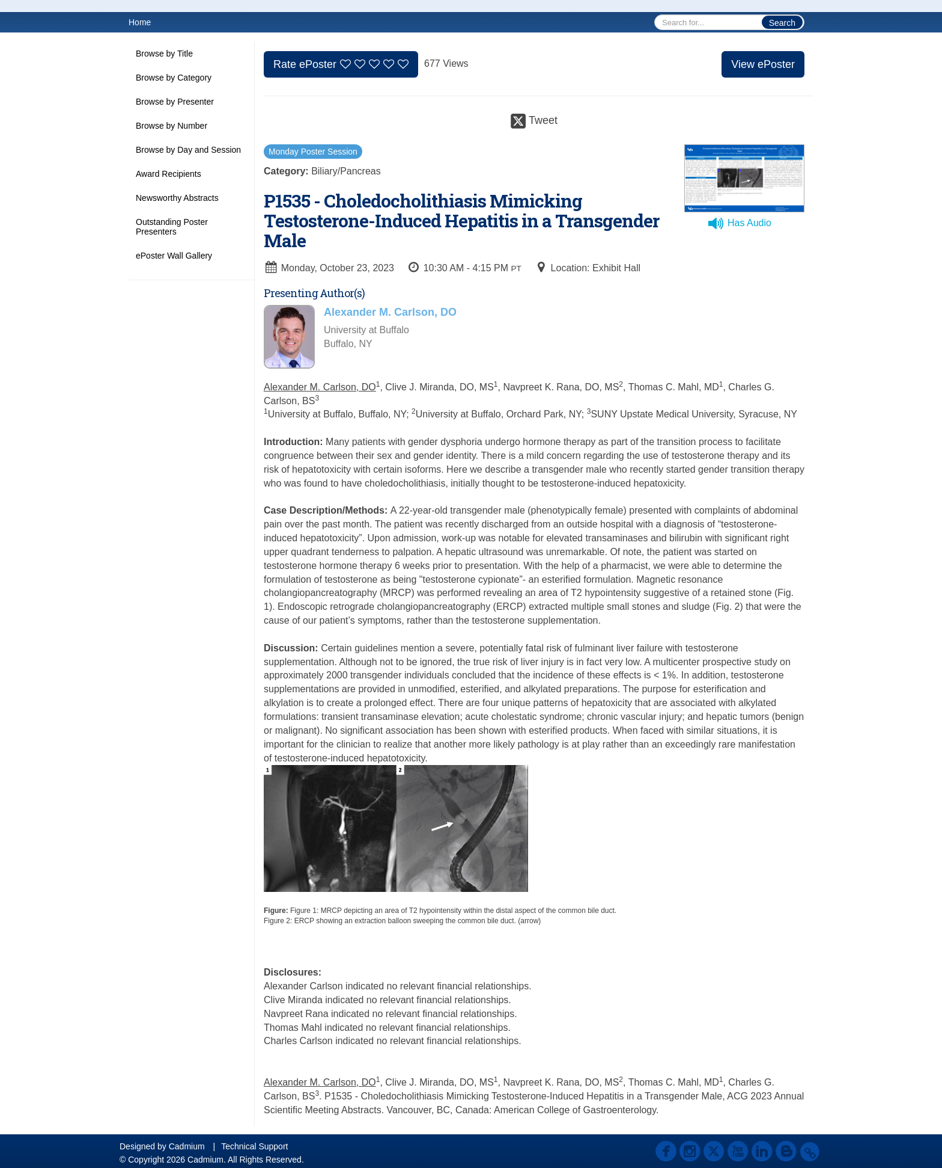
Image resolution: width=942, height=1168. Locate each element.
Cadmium (187, 1146)
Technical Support (254, 1146)
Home (140, 22)
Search (782, 23)
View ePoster (763, 64)
